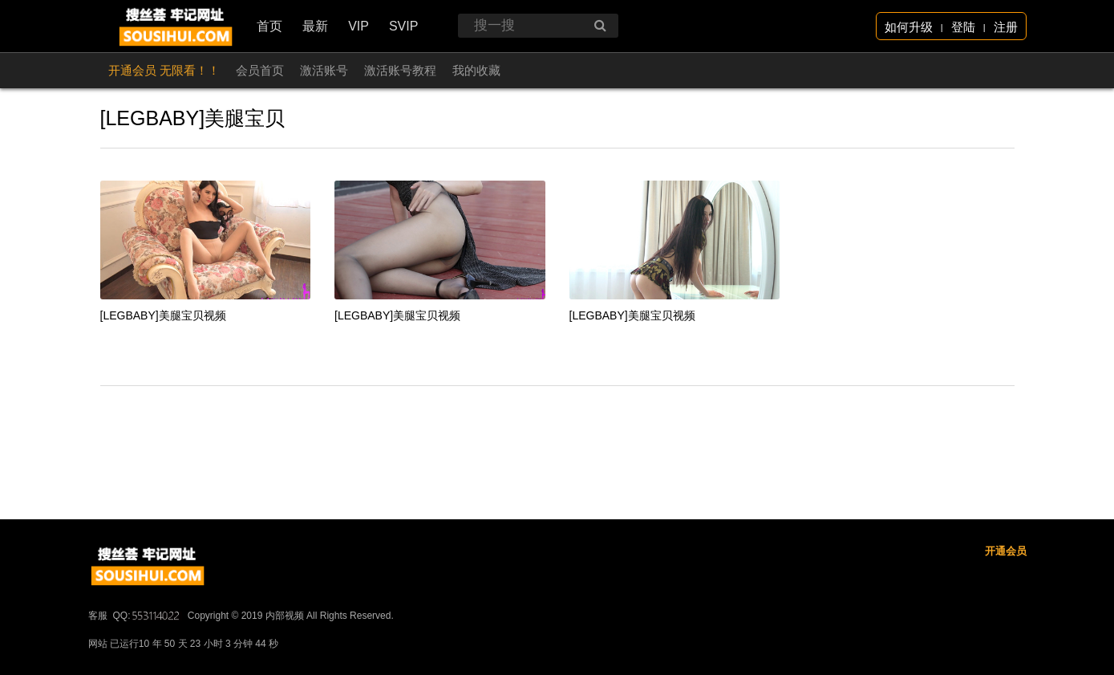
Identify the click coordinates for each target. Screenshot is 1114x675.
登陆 (963, 27)
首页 (269, 26)
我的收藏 (476, 70)
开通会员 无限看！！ (164, 70)
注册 (1006, 27)
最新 (315, 26)
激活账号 (324, 70)
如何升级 (909, 27)
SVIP (403, 26)
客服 (97, 663)
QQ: (147, 663)
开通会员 (1006, 599)
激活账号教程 (400, 70)
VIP (358, 26)
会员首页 (260, 70)
